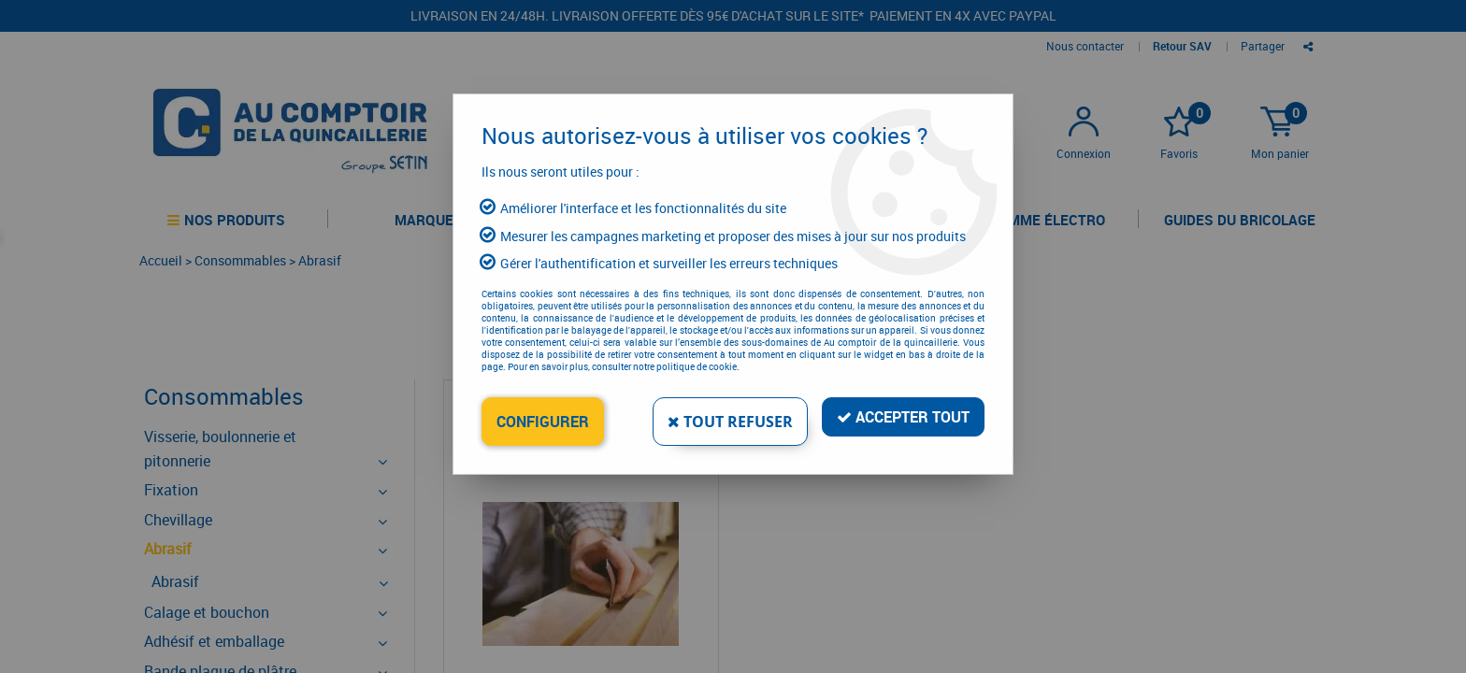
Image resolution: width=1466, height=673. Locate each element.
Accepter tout (903, 417)
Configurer (542, 421)
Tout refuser (730, 421)
